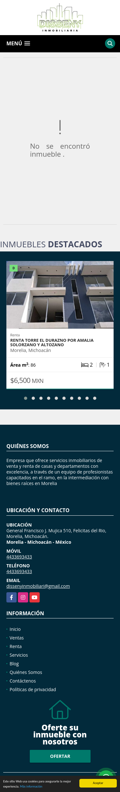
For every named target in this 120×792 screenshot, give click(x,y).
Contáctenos (23, 681)
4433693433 (19, 557)
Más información (31, 787)
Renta (16, 646)
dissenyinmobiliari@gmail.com (38, 586)
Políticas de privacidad (33, 689)
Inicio (15, 629)
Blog (14, 664)
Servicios (19, 655)
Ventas (17, 638)
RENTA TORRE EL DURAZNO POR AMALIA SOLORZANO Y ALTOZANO (51, 342)
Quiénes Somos (26, 672)
